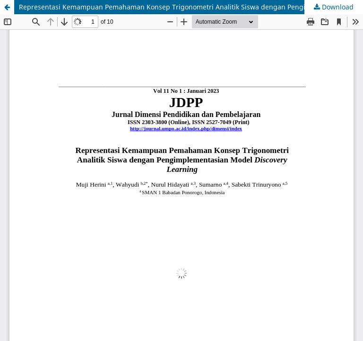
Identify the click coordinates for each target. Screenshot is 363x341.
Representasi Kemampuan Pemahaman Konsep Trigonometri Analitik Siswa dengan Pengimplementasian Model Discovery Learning (191, 6)
